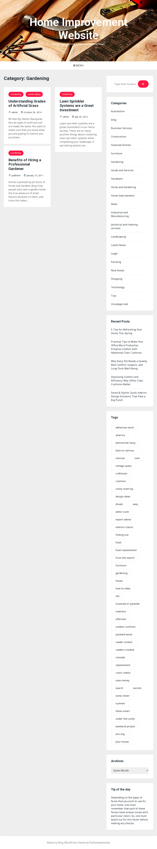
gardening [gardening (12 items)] (121, 573)
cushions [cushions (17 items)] (121, 481)
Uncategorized (119, 304)
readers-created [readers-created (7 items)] (125, 649)
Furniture (116, 153)
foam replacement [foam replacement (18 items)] (126, 550)
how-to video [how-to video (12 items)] (123, 588)
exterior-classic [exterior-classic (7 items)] (124, 527)
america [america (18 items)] (120, 435)
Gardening (16, 94)
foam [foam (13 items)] (118, 542)
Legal (114, 253)
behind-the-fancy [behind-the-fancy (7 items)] (126, 443)
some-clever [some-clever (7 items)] (123, 695)
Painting (116, 262)
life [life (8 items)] (117, 596)
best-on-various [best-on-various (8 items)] (125, 450)
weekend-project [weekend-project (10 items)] (125, 726)
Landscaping (34, 94)
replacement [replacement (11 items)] (123, 665)
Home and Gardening (123, 187)
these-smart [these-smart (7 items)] (123, 711)
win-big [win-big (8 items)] (120, 734)
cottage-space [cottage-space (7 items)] (124, 465)
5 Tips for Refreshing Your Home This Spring (126, 331)
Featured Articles (121, 145)
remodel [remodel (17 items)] (120, 657)
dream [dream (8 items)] (119, 504)
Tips (113, 295)
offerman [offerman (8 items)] (121, 619)
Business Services (121, 128)
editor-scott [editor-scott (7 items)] (122, 511)
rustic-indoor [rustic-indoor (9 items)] (123, 672)
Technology (117, 287)
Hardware (117, 178)
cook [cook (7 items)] (137, 458)
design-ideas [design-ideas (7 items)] (123, 496)
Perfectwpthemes (99, 842)
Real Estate (117, 270)
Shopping (116, 278)
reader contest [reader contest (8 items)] (124, 642)
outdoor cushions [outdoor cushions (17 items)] (126, 626)
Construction (118, 136)
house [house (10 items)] (119, 580)
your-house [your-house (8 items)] (122, 741)
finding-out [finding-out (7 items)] (122, 534)
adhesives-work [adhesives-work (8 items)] (125, 427)
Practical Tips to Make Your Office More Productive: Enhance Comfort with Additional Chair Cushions (127, 347)
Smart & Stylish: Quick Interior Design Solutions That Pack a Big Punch (129, 396)
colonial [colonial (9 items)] (120, 458)
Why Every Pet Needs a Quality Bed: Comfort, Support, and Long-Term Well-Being (129, 364)
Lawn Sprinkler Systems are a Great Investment (77, 105)
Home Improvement (122, 195)
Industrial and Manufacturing (120, 214)
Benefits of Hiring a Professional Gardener (24, 164)
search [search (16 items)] (119, 688)
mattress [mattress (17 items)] (121, 611)
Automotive (117, 111)
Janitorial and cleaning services (124, 226)
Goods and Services (122, 170)
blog (113, 119)
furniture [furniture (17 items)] (121, 565)
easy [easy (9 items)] (135, 504)
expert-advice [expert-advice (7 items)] (123, 519)
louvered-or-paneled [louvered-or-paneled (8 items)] (127, 603)
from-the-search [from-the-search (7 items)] (125, 557)
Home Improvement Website (78, 29)
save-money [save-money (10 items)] (122, 680)
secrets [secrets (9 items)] (137, 688)
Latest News (118, 245)
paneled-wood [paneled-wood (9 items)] (124, 634)
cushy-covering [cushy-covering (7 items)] (124, 488)
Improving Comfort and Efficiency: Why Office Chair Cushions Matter (127, 380)
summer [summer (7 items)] (120, 703)
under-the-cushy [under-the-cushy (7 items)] (125, 718)
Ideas (114, 204)
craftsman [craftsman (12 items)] (121, 473)
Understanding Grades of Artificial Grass (27, 103)
